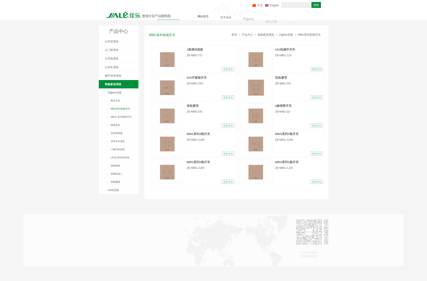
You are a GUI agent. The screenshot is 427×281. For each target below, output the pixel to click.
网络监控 (115, 125)
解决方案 (271, 23)
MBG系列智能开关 (120, 108)
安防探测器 (117, 133)
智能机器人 (117, 173)
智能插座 (115, 165)
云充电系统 (112, 58)
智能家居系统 (113, 84)
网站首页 (203, 17)
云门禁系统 (112, 50)
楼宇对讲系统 (113, 75)
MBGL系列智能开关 (121, 117)
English (289, 5)
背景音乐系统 (118, 141)
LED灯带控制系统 (120, 157)
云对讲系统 (112, 41)
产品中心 (248, 21)
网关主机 (115, 100)
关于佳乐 (225, 18)
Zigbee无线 (115, 92)
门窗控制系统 (118, 149)
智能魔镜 (115, 182)
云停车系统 (112, 67)
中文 (274, 5)
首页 (234, 34)
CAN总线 (113, 190)
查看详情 (228, 69)
